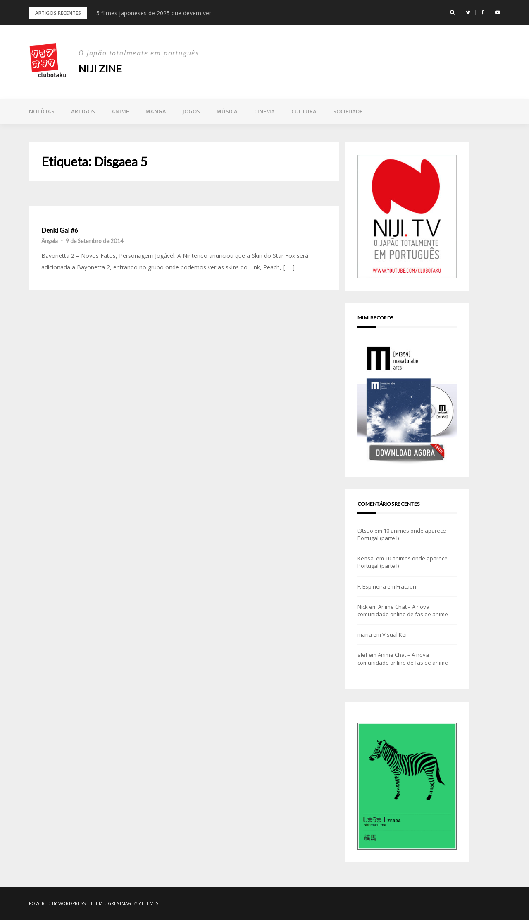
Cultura (304, 111)
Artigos (83, 111)
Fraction (406, 586)
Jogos (191, 111)
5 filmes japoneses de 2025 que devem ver (153, 13)
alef (362, 654)
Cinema (264, 111)
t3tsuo (365, 530)
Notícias (42, 111)
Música (227, 111)
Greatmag (119, 903)
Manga (155, 111)
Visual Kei (394, 634)
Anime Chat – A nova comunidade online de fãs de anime (402, 610)
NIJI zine (100, 68)
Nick (362, 606)
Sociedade (347, 111)
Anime (120, 111)
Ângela (49, 241)
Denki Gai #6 (59, 230)
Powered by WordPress (57, 903)
